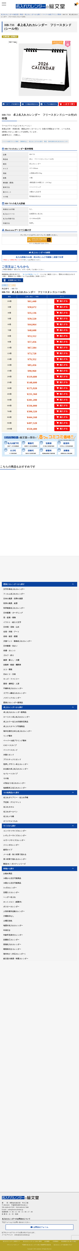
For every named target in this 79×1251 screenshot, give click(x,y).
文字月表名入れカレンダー (14, 547)
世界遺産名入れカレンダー (14, 566)
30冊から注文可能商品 (12, 841)
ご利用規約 (55, 1199)
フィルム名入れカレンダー (14, 552)
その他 (6, 737)
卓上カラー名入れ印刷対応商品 (15, 680)
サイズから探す (9, 784)
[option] (12, 45)
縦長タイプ (7, 808)
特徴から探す (8, 827)
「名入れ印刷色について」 (30, 274)
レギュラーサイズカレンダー (14, 794)
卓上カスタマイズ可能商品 (14, 685)
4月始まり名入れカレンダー (14, 741)
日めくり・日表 (9, 632)
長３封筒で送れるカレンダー (14, 817)
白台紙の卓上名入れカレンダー (15, 727)
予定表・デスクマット (12, 760)
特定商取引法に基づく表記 (68, 1199)
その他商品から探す (11, 751)
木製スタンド (8, 713)
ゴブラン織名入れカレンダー (14, 651)
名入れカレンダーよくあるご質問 (32, 1199)
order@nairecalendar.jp (22, 1193)
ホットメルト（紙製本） (13, 860)
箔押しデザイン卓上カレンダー (15, 722)
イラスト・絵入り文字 (12, 580)
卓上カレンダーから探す (36, 141)
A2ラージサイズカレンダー (14, 798)
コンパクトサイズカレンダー (14, 789)
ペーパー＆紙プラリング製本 (10, 141)
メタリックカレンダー (12, 656)
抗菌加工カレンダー (11, 898)
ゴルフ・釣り (8, 614)
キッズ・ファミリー (11, 637)
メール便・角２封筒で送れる (14, 813)
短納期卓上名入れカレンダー (14, 746)
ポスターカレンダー (11, 865)
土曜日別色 (7, 879)
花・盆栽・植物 (9, 576)
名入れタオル (8, 765)
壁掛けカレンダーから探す (14, 542)
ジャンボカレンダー (11, 803)
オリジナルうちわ (10, 779)
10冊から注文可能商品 (12, 837)
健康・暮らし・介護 (11, 618)
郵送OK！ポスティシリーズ (14, 822)
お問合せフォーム (39, 1186)
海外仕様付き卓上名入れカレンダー (58, 141)
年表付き (6, 888)
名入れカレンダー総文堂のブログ (63, 1203)
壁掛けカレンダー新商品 (13, 661)
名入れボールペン (10, 770)
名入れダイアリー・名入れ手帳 (15, 756)
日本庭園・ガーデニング (13, 571)
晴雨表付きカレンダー (12, 907)
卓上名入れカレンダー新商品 (14, 670)
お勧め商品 (7, 832)
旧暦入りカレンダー (11, 851)
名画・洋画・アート (11, 590)
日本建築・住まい (10, 604)
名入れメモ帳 (8, 775)
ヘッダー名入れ (9, 855)
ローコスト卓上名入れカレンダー (16, 675)
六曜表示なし (23, 141)
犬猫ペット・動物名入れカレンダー (17, 599)
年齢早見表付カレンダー (13, 893)
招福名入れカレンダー (12, 903)
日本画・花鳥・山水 (11, 585)
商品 (45, 141)
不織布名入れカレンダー (13, 647)
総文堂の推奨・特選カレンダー (15, 917)
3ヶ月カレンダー (10, 846)
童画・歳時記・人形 (11, 642)
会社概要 (46, 1199)
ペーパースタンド (10, 708)
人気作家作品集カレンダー (14, 870)
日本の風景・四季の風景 (13, 557)
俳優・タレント (9, 609)
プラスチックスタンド (12, 718)
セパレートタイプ (10, 732)
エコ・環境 (7, 628)
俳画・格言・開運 (10, 595)
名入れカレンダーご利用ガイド (11, 1199)
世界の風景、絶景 (10, 562)
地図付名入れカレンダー (13, 884)
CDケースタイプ (10, 704)
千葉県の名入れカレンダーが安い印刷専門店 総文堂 (36, 1203)
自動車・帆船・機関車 (12, 623)
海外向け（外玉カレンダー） (14, 912)
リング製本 (7, 694)
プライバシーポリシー (13, 1203)
